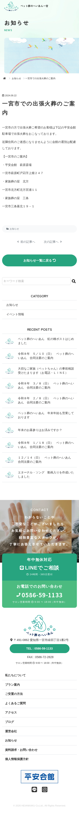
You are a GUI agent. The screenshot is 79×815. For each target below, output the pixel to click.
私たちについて (15, 675)
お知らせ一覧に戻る (39, 260)
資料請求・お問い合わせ (21, 749)
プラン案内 (12, 684)
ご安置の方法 (14, 693)
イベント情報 (15, 314)
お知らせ (16, 78)
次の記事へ (53, 241)
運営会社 (11, 731)
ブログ (9, 721)
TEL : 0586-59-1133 (39, 648)
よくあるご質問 (15, 703)
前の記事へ (26, 241)
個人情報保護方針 (17, 759)
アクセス (11, 712)
